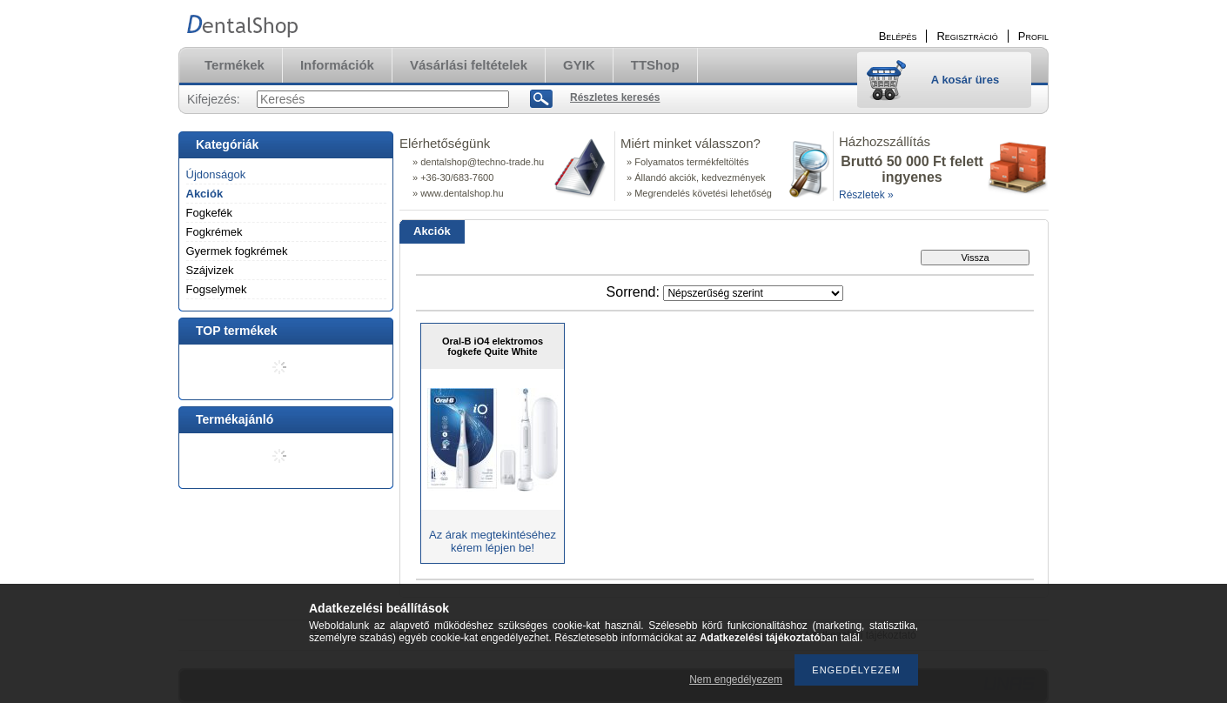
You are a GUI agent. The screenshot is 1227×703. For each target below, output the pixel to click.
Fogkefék (209, 212)
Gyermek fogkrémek (237, 251)
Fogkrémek (214, 231)
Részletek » (866, 195)
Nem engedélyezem (735, 679)
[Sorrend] (753, 293)
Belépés (898, 36)
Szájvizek (210, 270)
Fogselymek (216, 289)
